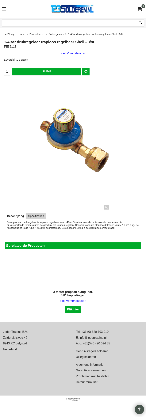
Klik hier (73, 309)
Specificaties (36, 216)
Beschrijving (15, 216)
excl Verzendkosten (73, 53)
